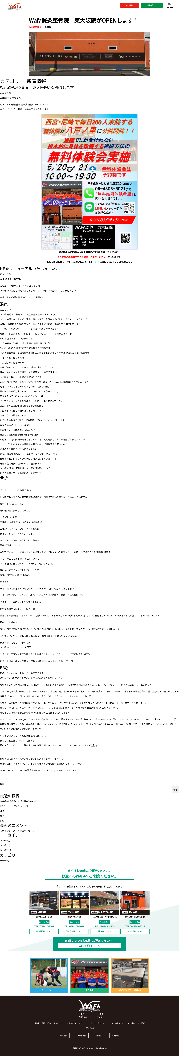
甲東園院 (63, 1037)
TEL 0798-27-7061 (44, 928)
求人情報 (141, 1025)
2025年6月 (5, 840)
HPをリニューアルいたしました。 (16, 806)
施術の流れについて (74, 1025)
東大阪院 (115, 1037)
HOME (36, 1025)
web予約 (129, 5)
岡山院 (99, 1037)
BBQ (2, 820)
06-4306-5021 (115, 259)
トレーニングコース (96, 1025)
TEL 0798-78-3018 (74, 928)
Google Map (44, 924)
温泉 (2, 810)
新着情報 (48, 27)
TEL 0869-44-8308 (105, 928)
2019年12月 (6, 850)
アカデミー (101, 1017)
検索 (2, 783)
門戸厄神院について (74, 933)
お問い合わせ (152, 5)
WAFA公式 (83, 1017)
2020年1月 (5, 845)
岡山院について (104, 933)
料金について (59, 1025)
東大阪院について (135, 933)
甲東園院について (44, 933)
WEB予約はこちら (89, 948)
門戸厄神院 (81, 1037)
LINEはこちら (125, 263)
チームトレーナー (118, 1025)
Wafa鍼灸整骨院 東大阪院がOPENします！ (22, 801)
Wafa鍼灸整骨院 (35, 27)
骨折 (2, 815)
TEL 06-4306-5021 (135, 928)
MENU (169, 6)
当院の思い (46, 1025)
